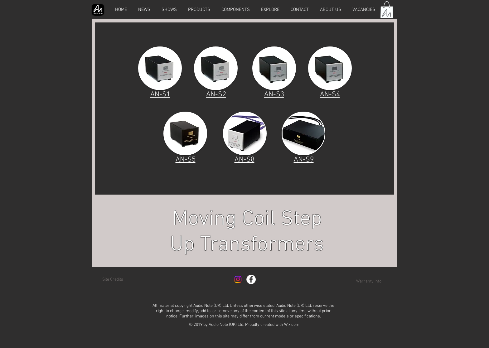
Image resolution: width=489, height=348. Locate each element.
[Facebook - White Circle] (251, 279)
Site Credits (112, 279)
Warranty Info (368, 281)
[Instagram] (238, 279)
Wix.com (291, 324)
